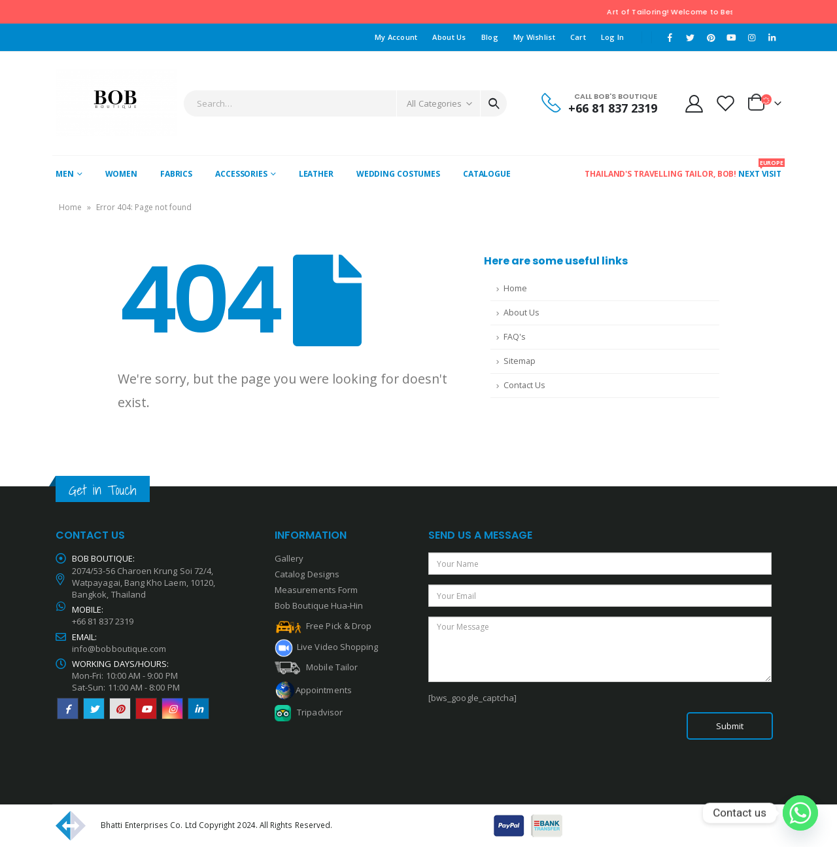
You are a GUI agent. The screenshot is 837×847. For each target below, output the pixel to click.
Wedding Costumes (398, 173)
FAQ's (515, 336)
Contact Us (524, 385)
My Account (396, 37)
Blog (489, 37)
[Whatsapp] (800, 813)
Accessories (241, 173)
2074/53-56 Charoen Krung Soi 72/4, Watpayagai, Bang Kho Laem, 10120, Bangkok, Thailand (143, 582)
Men (65, 173)
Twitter (94, 708)
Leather (316, 173)
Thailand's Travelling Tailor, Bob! (660, 173)
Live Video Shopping (335, 647)
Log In (612, 37)
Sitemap (520, 361)
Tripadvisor (320, 712)
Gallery (289, 558)
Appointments (324, 689)
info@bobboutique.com (119, 649)
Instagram (172, 708)
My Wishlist (534, 37)
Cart (578, 37)
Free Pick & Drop (323, 626)
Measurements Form (316, 590)
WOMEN (121, 173)
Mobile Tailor (316, 667)
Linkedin (198, 708)
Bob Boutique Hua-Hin (319, 605)
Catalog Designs (307, 574)
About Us (449, 37)
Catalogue (487, 173)
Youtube (146, 708)
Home (70, 207)
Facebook (67, 708)
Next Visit (759, 168)
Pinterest (120, 708)
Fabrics (176, 173)
